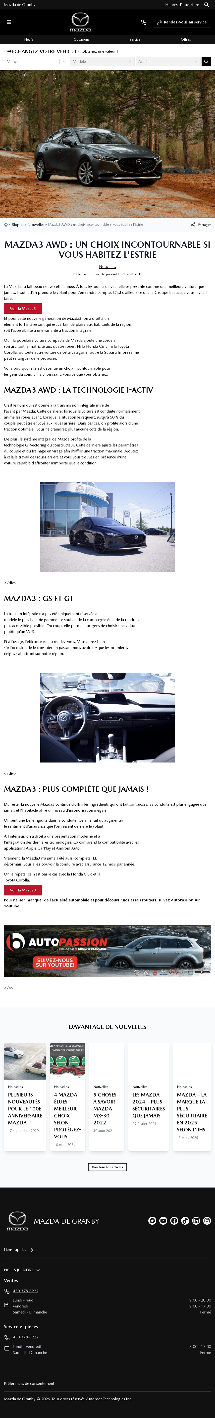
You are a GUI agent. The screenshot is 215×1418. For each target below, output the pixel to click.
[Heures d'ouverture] (182, 5)
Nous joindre (19, 1270)
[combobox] (7, 62)
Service (135, 39)
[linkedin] (196, 1221)
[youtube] (163, 1221)
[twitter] (152, 1221)
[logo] (80, 22)
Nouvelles (35, 224)
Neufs (28, 39)
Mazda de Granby (19, 4)
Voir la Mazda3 (23, 308)
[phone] (144, 22)
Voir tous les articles (107, 1167)
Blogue (18, 224)
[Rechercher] (206, 4)
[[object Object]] (200, 225)
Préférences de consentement (29, 1383)
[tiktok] (185, 1221)
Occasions (81, 39)
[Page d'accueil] (16, 1221)
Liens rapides (15, 1249)
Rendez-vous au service (182, 23)
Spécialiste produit (103, 274)
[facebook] (174, 1221)
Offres (186, 39)
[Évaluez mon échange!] (206, 61)
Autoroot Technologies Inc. (109, 1399)
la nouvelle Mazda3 (38, 804)
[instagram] (207, 1221)
